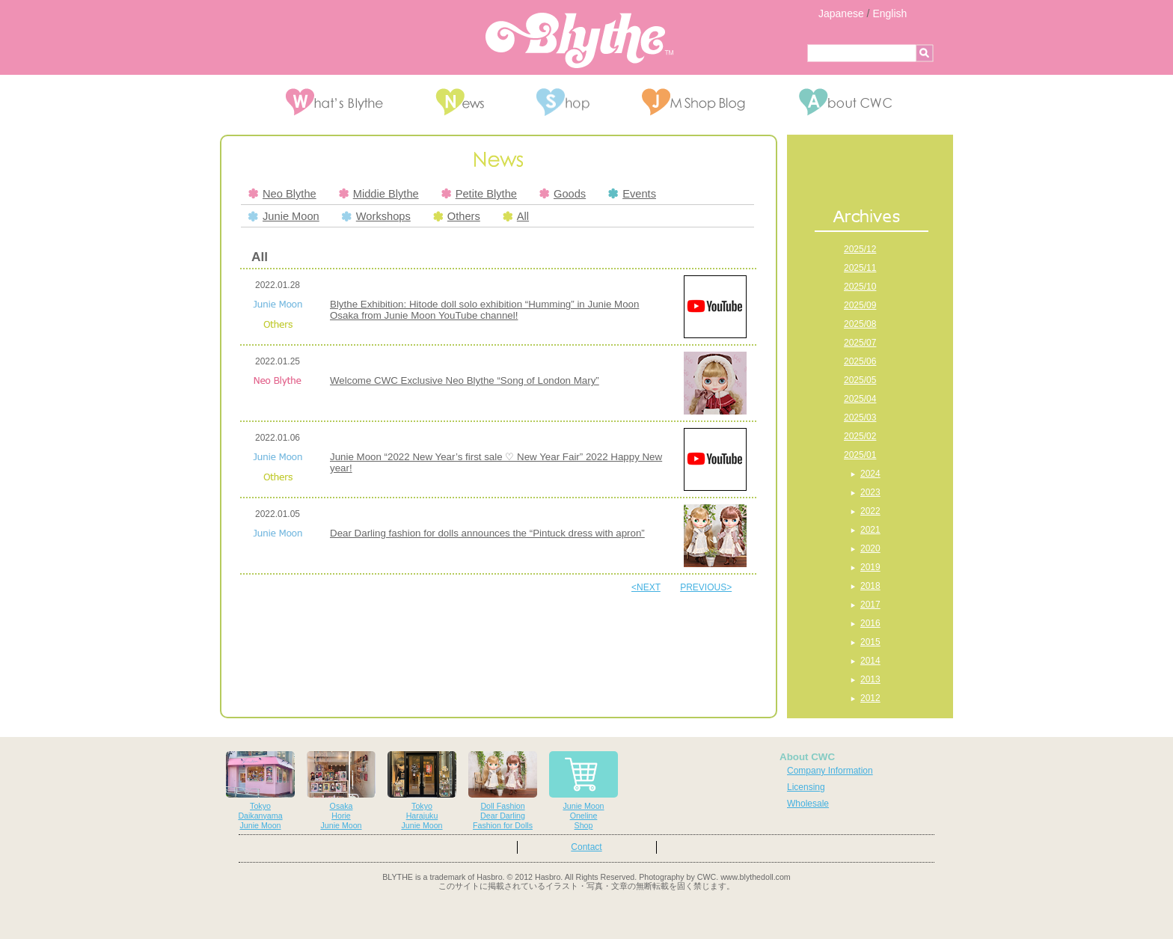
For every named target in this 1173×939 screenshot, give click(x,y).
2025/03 (860, 417)
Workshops (376, 216)
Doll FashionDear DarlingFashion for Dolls (502, 790)
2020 (870, 548)
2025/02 (860, 436)
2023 (870, 492)
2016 (870, 623)
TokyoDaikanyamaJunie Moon (260, 790)
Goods (562, 194)
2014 (870, 660)
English (889, 13)
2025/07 (860, 342)
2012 (870, 698)
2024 (870, 473)
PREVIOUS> (706, 587)
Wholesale (808, 803)
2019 (870, 567)
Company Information (830, 770)
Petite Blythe (479, 194)
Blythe (579, 40)
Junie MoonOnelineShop (583, 790)
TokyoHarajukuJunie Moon (422, 790)
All (516, 216)
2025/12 (860, 249)
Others (456, 216)
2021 (870, 529)
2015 (870, 642)
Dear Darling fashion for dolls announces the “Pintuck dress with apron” (487, 533)
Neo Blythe (282, 194)
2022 (870, 511)
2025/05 (860, 380)
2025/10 (860, 286)
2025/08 (860, 324)
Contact (586, 847)
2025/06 (860, 361)
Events (632, 194)
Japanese (841, 13)
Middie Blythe (379, 194)
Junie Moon (283, 216)
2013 (870, 679)
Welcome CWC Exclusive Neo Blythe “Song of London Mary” (464, 380)
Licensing (806, 787)
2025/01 (860, 455)
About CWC (807, 756)
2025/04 (860, 399)
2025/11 (860, 268)
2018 (870, 586)
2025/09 (860, 305)
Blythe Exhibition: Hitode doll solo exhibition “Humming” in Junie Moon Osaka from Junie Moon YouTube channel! (484, 310)
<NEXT (646, 587)
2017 (870, 604)
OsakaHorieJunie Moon (341, 790)
